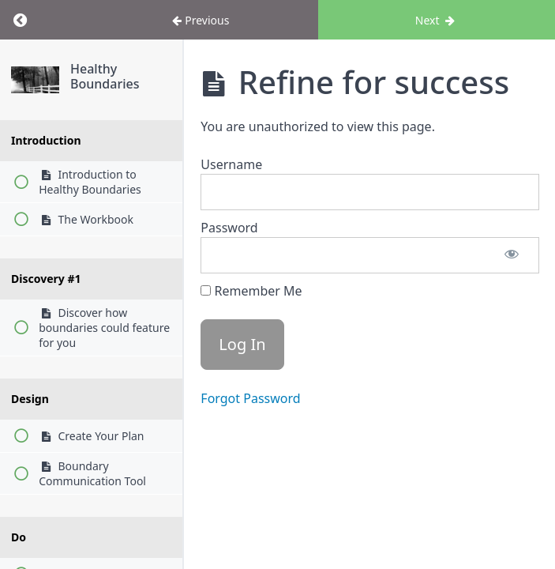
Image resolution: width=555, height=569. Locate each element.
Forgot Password (250, 398)
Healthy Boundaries (104, 76)
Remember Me (251, 291)
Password (229, 227)
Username (231, 164)
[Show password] (511, 255)
